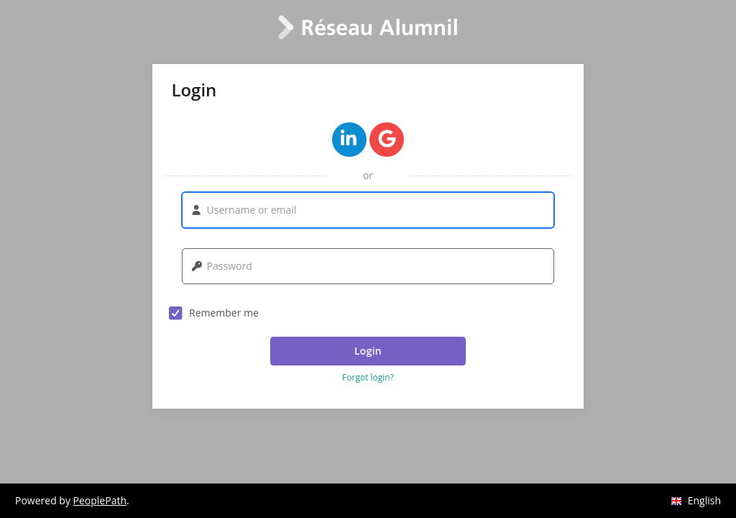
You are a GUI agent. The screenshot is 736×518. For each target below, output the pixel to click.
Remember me (214, 312)
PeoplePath (99, 500)
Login (368, 351)
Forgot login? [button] (368, 377)
